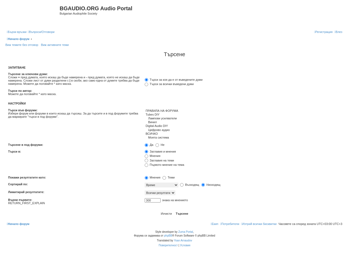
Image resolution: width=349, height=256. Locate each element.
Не (159, 144)
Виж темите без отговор (21, 44)
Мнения (153, 155)
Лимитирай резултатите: (26, 192)
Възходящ (189, 184)
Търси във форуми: (23, 110)
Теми (168, 177)
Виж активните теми (55, 44)
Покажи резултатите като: (27, 177)
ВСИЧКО (242, 134)
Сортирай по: (18, 184)
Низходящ (211, 184)
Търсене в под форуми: (25, 144)
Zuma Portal (185, 231)
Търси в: (14, 151)
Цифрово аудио (242, 130)
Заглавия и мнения (160, 151)
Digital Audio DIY (242, 126)
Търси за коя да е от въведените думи (174, 79)
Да (149, 144)
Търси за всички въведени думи (169, 84)
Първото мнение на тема (164, 164)
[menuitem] (41, 32)
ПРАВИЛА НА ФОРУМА (242, 111)
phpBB (168, 235)
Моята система (242, 138)
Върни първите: (20, 199)
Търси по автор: (20, 90)
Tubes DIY (242, 115)
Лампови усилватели (242, 118)
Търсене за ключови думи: (28, 74)
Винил (242, 122)
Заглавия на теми (159, 160)
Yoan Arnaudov (183, 240)
